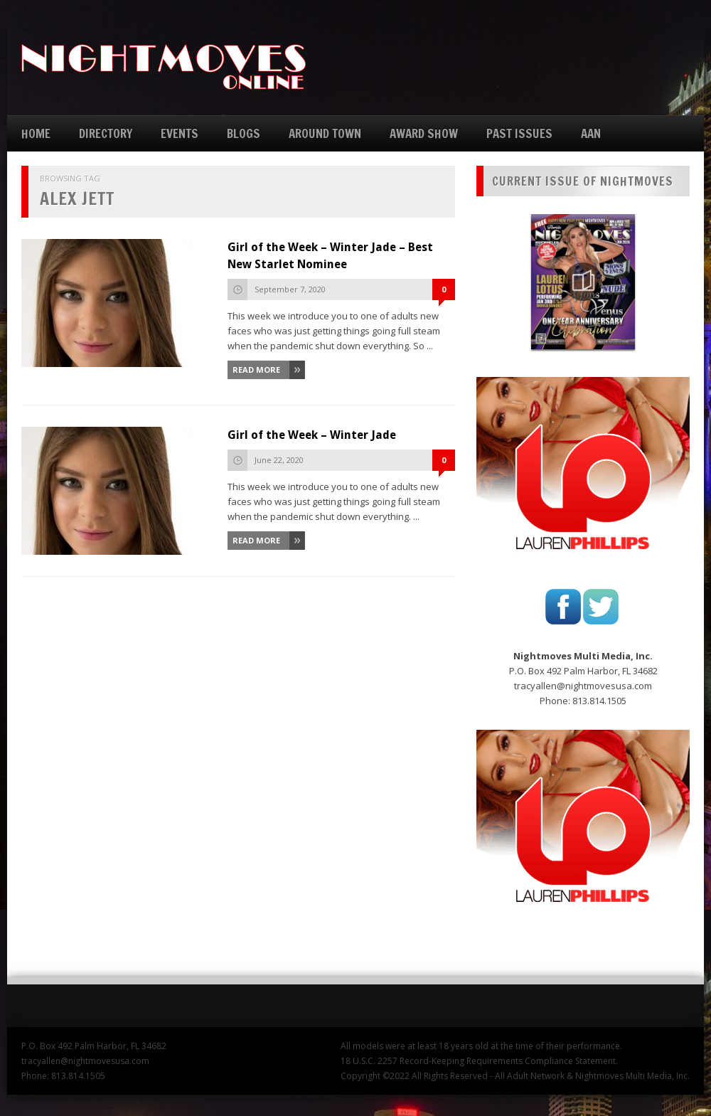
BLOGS (243, 133)
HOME (35, 133)
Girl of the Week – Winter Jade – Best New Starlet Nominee (330, 255)
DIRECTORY (105, 133)
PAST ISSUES (519, 133)
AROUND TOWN (325, 133)
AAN (591, 133)
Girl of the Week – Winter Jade (312, 435)
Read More (256, 369)
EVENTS (179, 133)
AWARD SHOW (424, 133)
